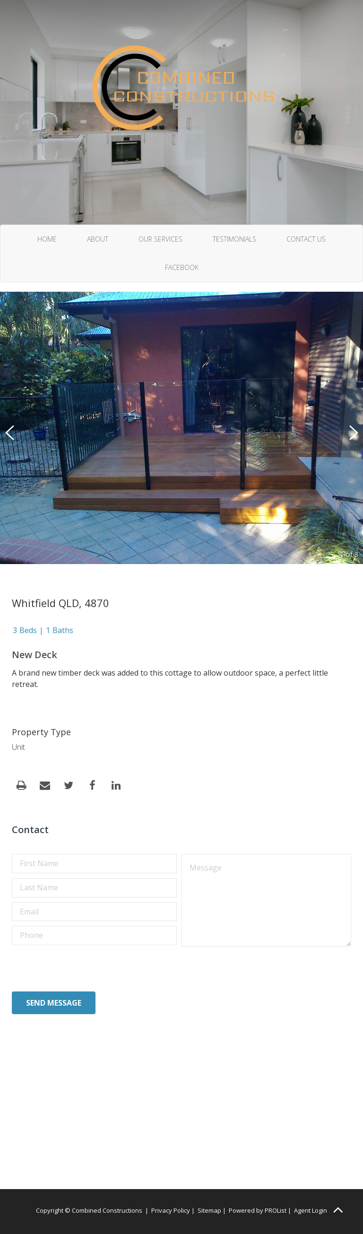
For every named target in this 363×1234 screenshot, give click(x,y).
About (97, 239)
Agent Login (310, 1210)
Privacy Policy (170, 1210)
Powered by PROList (257, 1210)
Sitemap (209, 1210)
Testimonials (234, 239)
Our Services (160, 239)
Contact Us (306, 239)
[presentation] (84, 968)
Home (47, 239)
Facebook (182, 267)
